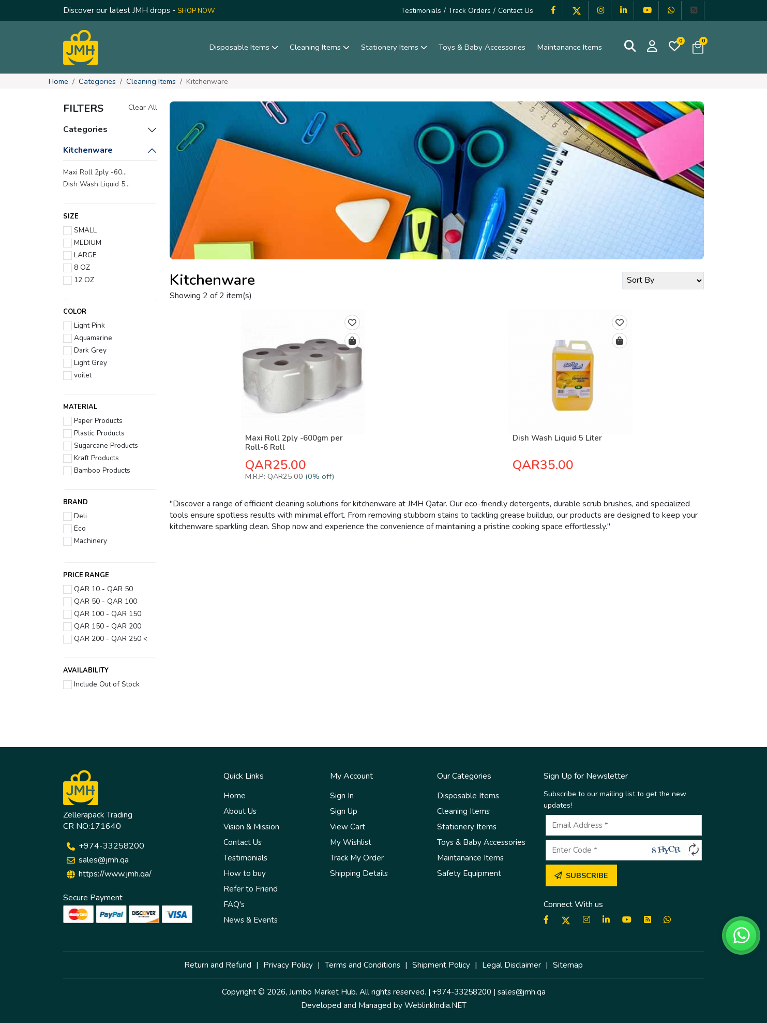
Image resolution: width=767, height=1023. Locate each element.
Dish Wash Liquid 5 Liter (557, 438)
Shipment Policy (441, 965)
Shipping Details (359, 873)
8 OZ (80, 267)
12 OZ (82, 279)
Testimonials (421, 11)
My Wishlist (350, 842)
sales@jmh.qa (104, 860)
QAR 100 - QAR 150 (105, 613)
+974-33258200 (111, 846)
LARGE (83, 254)
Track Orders (469, 11)
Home (58, 81)
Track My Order (357, 858)
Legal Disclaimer (511, 965)
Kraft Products (94, 457)
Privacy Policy (288, 965)
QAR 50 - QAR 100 (103, 601)
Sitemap (568, 965)
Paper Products (96, 420)
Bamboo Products (100, 470)
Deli (78, 515)
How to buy (244, 873)
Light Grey (88, 362)
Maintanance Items (569, 47)
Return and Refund (217, 965)
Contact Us (515, 11)
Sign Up (343, 811)
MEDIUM (85, 242)
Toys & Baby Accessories (482, 47)
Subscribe (581, 875)
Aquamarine (91, 337)
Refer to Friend (250, 889)
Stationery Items (394, 47)
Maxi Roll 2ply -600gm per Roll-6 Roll (294, 442)
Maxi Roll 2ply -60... (95, 172)
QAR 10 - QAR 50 (101, 588)
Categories (97, 81)
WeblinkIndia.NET (435, 1005)
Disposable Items (243, 47)
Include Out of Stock (104, 684)
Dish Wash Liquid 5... (96, 184)
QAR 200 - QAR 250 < (108, 638)
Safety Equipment (469, 873)
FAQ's (234, 904)
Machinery (88, 540)
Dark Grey (88, 350)
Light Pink (87, 325)
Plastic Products (97, 432)
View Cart (347, 827)
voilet (80, 374)
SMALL (83, 229)
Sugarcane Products (104, 445)
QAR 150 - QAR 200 (105, 626)
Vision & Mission (251, 827)
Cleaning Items (320, 47)
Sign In (342, 796)
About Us (240, 811)
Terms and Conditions (362, 965)
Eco (78, 528)
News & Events (250, 920)
